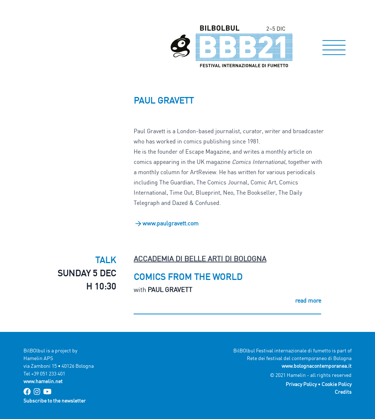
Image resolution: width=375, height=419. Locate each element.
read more (308, 300)
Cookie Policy (337, 384)
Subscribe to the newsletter (54, 400)
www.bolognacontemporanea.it (317, 366)
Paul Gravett (170, 289)
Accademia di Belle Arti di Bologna (200, 258)
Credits (343, 392)
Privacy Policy (301, 384)
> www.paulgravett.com (166, 223)
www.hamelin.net (43, 381)
